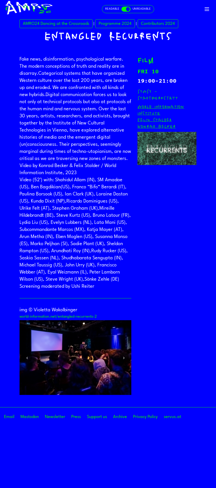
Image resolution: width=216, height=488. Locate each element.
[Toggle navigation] (207, 9)
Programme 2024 (115, 96)
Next (124, 429)
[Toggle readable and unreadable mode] (128, 9)
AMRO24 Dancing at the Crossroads (56, 96)
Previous (27, 429)
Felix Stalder (154, 192)
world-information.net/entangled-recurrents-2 (58, 389)
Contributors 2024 (158, 96)
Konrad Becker (156, 198)
